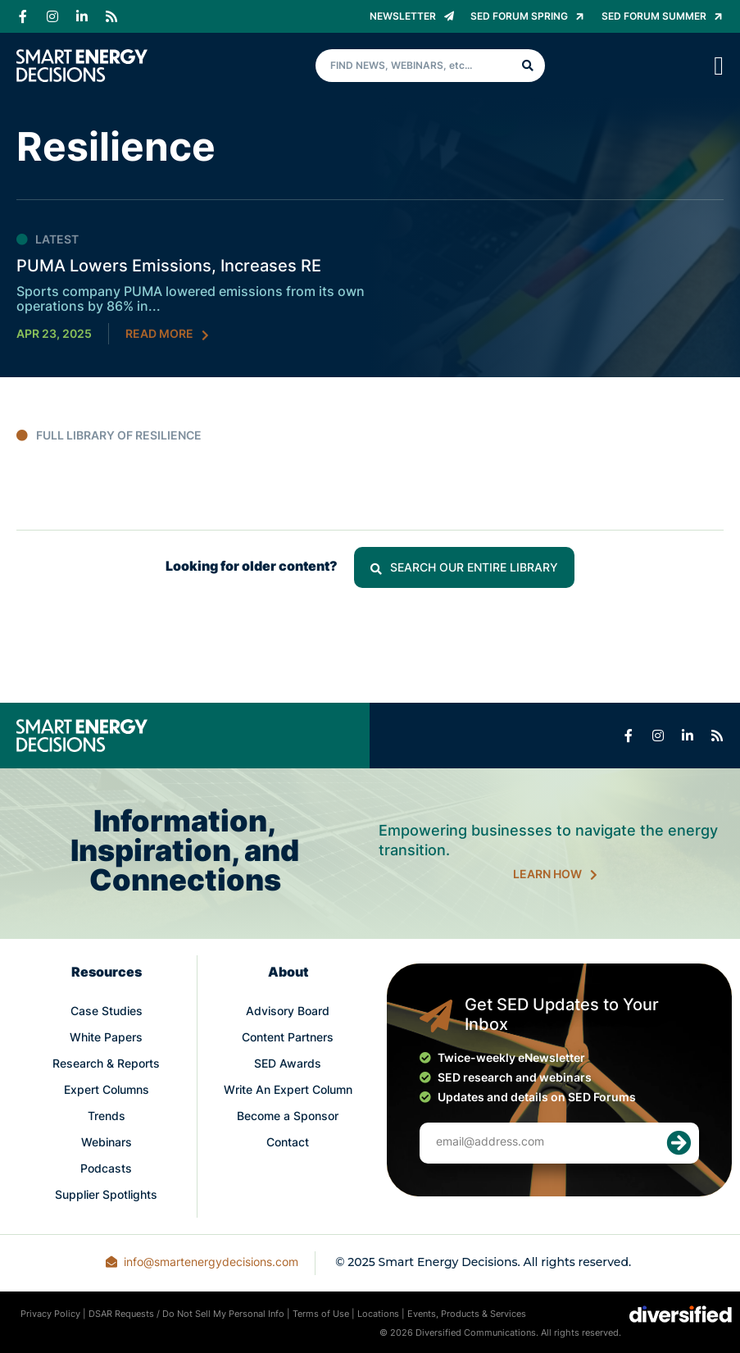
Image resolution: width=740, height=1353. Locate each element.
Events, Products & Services (466, 1314)
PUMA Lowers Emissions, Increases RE (168, 267)
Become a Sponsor (287, 1117)
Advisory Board (287, 1012)
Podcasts (106, 1170)
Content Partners (288, 1038)
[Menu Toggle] (719, 65)
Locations (378, 1314)
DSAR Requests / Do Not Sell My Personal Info (186, 1314)
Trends (106, 1117)
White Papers (106, 1038)
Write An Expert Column (288, 1091)
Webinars (106, 1143)
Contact (287, 1143)
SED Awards (287, 1065)
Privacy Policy (50, 1314)
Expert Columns (106, 1091)
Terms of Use (321, 1314)
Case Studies (106, 1012)
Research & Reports (106, 1065)
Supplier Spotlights (106, 1196)
